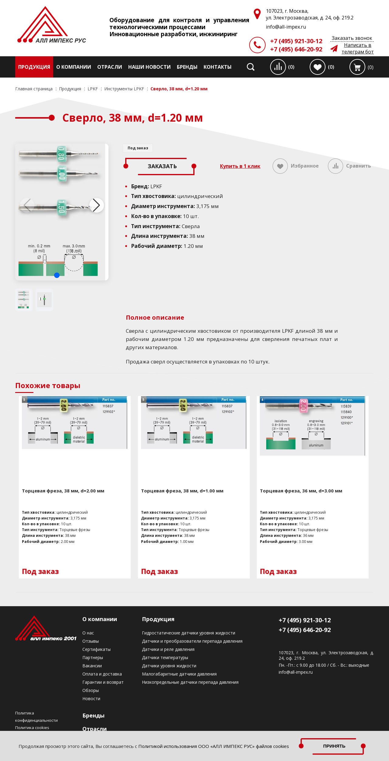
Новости (91, 698)
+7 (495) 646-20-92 (296, 49)
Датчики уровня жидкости (169, 666)
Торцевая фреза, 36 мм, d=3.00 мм (301, 491)
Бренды (187, 67)
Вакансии (92, 666)
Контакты (218, 67)
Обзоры (90, 690)
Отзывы (90, 641)
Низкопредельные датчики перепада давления (190, 682)
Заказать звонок (352, 38)
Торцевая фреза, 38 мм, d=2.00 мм (63, 491)
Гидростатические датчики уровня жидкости (188, 633)
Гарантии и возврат (103, 682)
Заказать (162, 166)
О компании (73, 67)
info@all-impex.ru (296, 672)
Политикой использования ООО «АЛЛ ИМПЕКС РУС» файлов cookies (213, 746)
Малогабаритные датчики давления (179, 674)
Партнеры (92, 657)
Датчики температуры (165, 657)
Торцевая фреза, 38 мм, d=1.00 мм (182, 491)
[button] (57, 275)
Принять (334, 746)
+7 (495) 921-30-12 (296, 41)
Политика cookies (32, 727)
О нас (88, 633)
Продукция (34, 67)
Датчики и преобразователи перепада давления (192, 641)
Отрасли (109, 67)
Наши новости (149, 67)
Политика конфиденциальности (36, 716)
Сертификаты (96, 649)
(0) (291, 67)
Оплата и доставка (102, 674)
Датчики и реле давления (168, 649)
